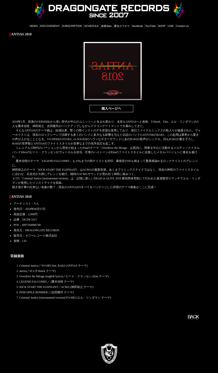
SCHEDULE (91, 25)
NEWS (34, 25)
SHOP (161, 25)
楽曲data (106, 25)
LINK (171, 25)
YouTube (150, 25)
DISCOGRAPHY (50, 25)
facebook (137, 25)
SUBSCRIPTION (72, 25)
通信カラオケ (122, 25)
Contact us (182, 25)
